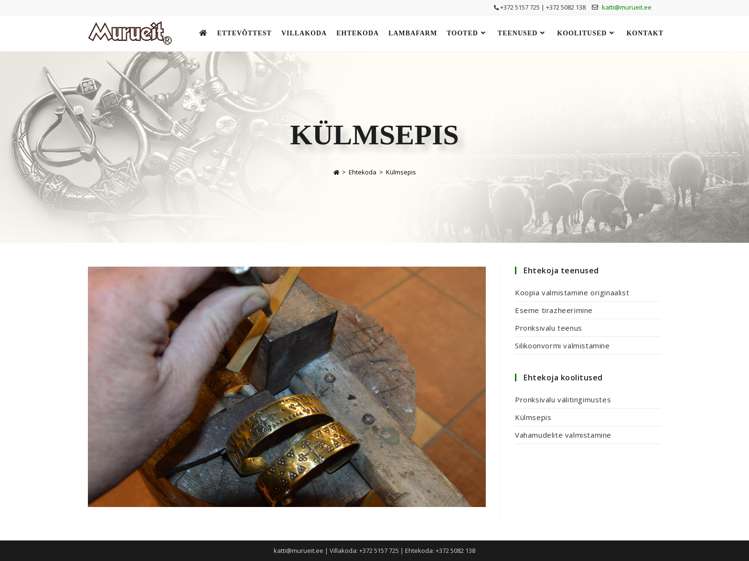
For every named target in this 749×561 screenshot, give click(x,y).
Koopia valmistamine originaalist (572, 292)
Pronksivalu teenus (548, 328)
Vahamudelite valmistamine (563, 435)
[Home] (336, 172)
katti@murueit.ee (627, 7)
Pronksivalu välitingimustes (563, 399)
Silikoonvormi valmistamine (562, 345)
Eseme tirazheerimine (554, 310)
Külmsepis (401, 172)
